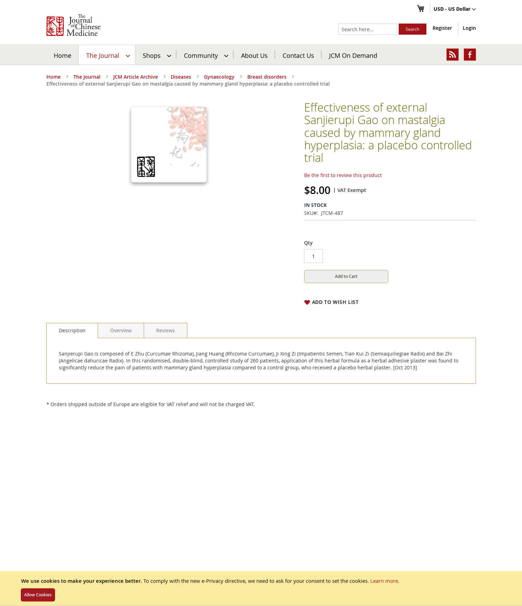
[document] (261, 588)
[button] (455, 9)
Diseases (181, 76)
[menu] (261, 54)
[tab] (72, 330)
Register (442, 28)
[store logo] (73, 25)
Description (72, 330)
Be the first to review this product (343, 175)
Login (469, 28)
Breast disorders (266, 76)
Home (62, 55)
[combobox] (367, 29)
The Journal (86, 76)
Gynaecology (219, 76)
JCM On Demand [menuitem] (353, 55)
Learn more (384, 580)
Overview (121, 330)
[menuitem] (107, 55)
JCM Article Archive (135, 76)
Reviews (165, 330)
